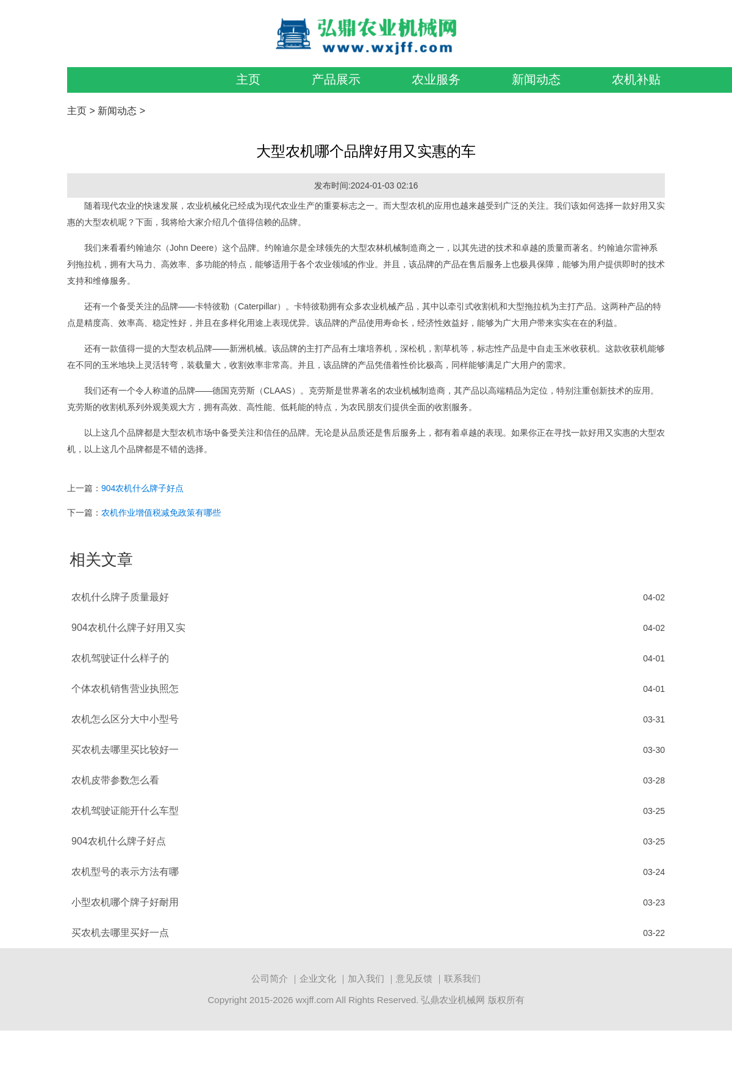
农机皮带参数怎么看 (115, 780)
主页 (248, 79)
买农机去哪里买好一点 (120, 932)
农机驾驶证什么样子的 (120, 658)
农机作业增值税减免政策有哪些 (161, 512)
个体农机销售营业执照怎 (125, 688)
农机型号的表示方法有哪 (125, 871)
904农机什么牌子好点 (142, 488)
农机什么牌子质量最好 (120, 597)
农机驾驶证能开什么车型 (125, 810)
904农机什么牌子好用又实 (128, 627)
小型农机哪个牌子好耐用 (125, 902)
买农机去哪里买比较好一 (125, 749)
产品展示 (336, 79)
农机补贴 (636, 79)
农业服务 (436, 79)
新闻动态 (536, 79)
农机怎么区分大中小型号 (125, 719)
